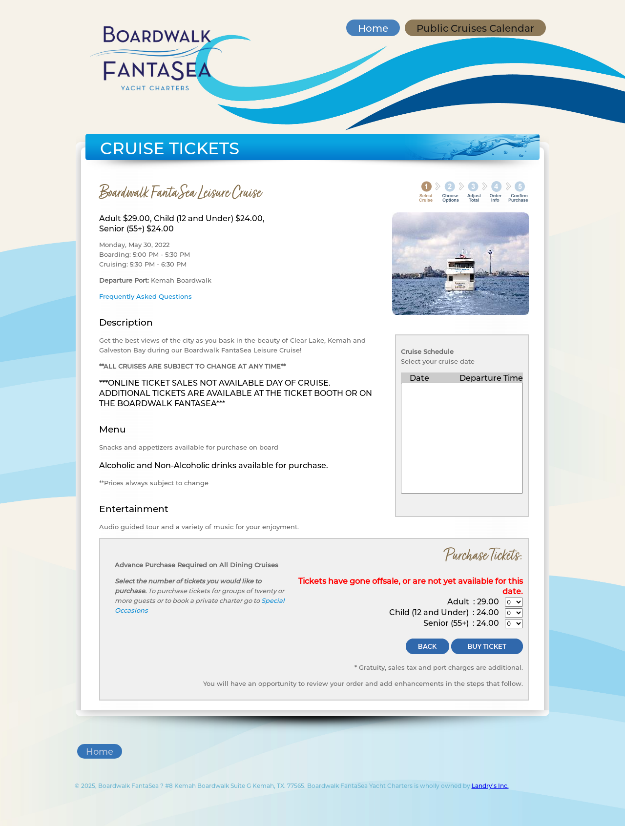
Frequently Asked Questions (145, 296)
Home (373, 27)
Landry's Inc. (490, 785)
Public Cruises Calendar (475, 27)
